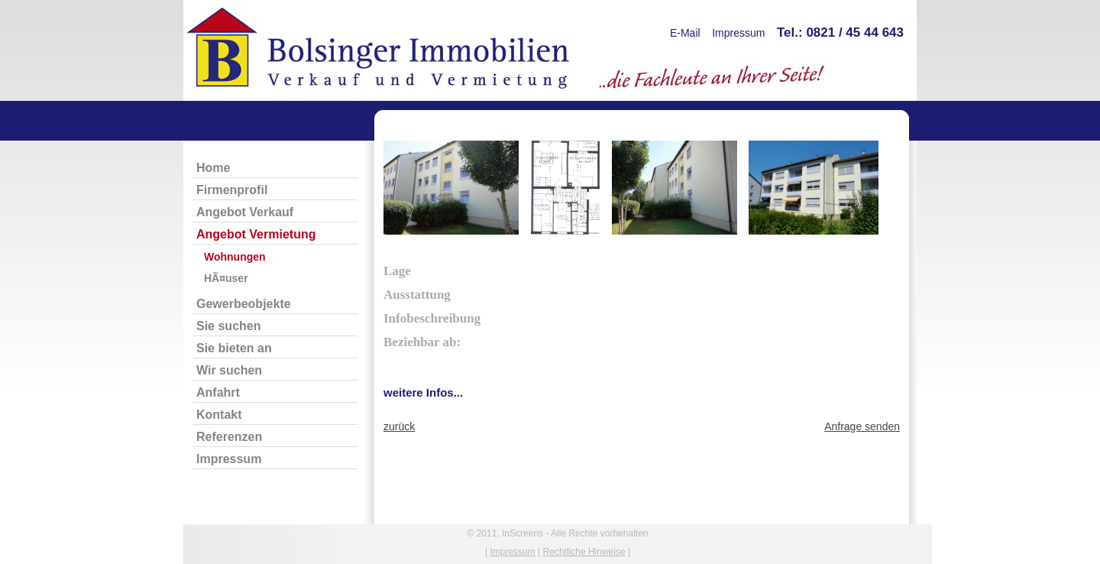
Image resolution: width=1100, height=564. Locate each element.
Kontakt (219, 414)
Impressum (738, 33)
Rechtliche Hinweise (584, 551)
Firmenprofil (231, 189)
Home (213, 167)
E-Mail (685, 33)
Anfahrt (218, 392)
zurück (399, 426)
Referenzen (229, 436)
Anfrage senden (862, 426)
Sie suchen (228, 325)
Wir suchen (229, 370)
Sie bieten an (234, 348)
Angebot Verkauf (244, 212)
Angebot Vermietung (255, 234)
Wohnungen (235, 257)
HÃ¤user (226, 278)
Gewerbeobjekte (243, 303)
